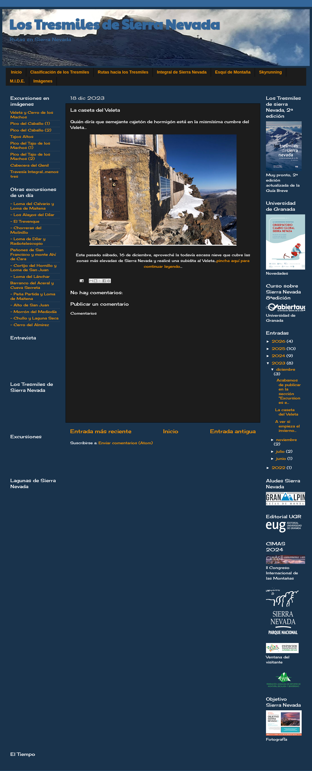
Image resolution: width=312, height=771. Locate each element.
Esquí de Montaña (233, 72)
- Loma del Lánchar (30, 276)
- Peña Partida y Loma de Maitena (32, 296)
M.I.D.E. (17, 81)
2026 (279, 341)
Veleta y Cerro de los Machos (31, 114)
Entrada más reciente (100, 431)
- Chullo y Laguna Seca (34, 318)
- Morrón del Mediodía (33, 311)
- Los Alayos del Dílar (32, 214)
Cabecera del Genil (29, 165)
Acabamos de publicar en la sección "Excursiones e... (288, 391)
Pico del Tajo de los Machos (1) (30, 145)
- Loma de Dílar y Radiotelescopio (27, 240)
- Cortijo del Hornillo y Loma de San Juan (33, 267)
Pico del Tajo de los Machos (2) (30, 156)
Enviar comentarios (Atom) (125, 443)
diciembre (285, 369)
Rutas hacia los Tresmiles (123, 72)
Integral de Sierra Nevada (182, 72)
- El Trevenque (24, 221)
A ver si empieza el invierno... (287, 426)
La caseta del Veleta (286, 411)
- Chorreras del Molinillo (25, 229)
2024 (279, 355)
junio (281, 458)
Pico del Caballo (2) (30, 130)
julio (281, 451)
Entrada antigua (233, 431)
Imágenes (42, 81)
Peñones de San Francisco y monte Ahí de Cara (33, 254)
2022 (279, 467)
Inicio (16, 72)
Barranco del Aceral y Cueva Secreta (32, 285)
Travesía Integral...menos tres (34, 173)
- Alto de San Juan (29, 305)
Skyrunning (270, 72)
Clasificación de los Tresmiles (59, 72)
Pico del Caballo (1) (30, 123)
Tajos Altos (21, 136)
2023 (279, 363)
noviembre (286, 439)
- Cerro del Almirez (29, 324)
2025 (279, 348)
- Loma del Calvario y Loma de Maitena (32, 205)
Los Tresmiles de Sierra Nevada (114, 24)
